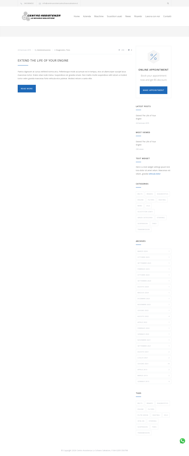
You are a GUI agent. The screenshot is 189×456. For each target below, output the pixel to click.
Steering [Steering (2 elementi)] (153, 421)
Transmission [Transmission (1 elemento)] (144, 433)
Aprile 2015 (154, 370)
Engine (141, 200)
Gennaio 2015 (154, 381)
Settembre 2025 (154, 263)
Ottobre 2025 (154, 257)
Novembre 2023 (154, 304)
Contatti (167, 16)
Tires (68, 50)
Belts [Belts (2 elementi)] (140, 403)
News (128, 16)
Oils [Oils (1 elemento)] (166, 415)
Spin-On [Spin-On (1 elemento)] (141, 421)
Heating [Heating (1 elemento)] (156, 415)
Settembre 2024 (154, 281)
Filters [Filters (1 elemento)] (151, 409)
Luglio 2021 (154, 358)
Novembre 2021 (154, 340)
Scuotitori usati (114, 16)
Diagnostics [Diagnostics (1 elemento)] (162, 403)
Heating (162, 200)
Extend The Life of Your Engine (43, 60)
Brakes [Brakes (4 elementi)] (150, 403)
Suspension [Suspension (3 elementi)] (143, 427)
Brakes (150, 194)
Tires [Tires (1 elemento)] (154, 427)
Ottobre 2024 (154, 275)
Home (77, 16)
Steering (161, 218)
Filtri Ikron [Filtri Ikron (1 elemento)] (143, 415)
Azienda (87, 16)
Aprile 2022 (154, 322)
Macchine (99, 16)
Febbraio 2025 (154, 269)
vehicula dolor (155, 174)
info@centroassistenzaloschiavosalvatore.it (60, 3)
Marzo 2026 (154, 251)
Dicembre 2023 (154, 299)
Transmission (144, 229)
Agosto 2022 (154, 316)
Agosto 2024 (154, 287)
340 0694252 (29, 3)
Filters (151, 200)
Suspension (143, 223)
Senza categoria (145, 218)
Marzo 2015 (154, 375)
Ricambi (138, 16)
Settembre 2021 (154, 346)
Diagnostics (60, 50)
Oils (148, 206)
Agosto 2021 (154, 352)
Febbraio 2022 (154, 328)
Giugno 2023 (154, 310)
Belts (140, 194)
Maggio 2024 (154, 293)
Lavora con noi (152, 16)
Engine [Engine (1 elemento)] (141, 409)
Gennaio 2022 (154, 334)
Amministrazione (44, 50)
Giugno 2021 (154, 364)
